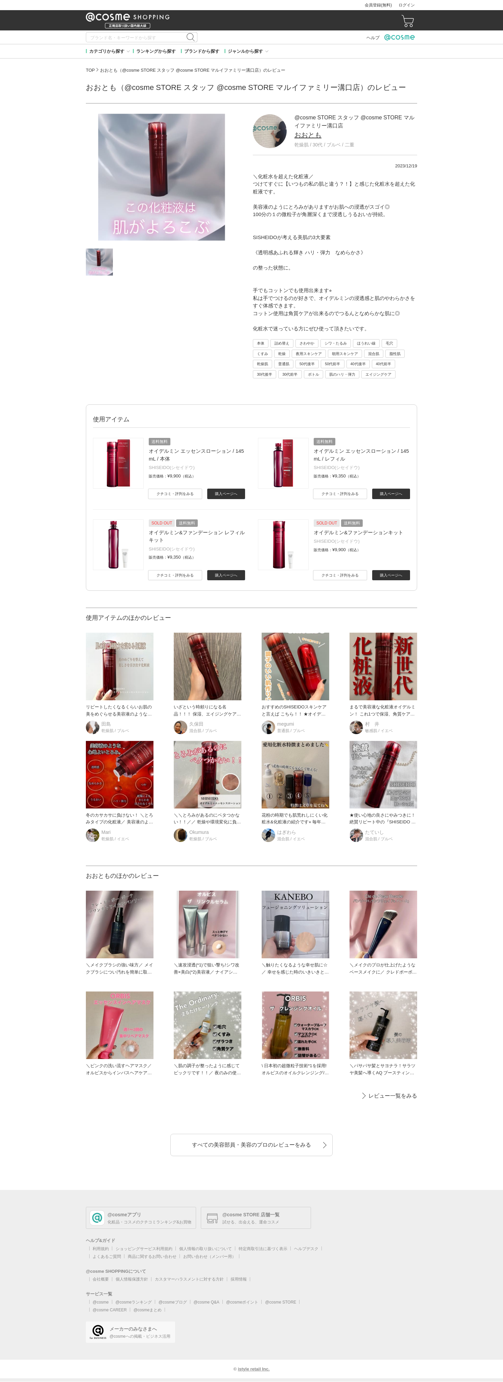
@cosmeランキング (134, 1302)
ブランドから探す (201, 51)
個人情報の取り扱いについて (205, 1248)
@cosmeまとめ (148, 1310)
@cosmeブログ (173, 1302)
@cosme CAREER (110, 1310)
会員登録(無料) (378, 5)
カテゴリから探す (106, 51)
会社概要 (101, 1279)
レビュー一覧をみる (392, 1096)
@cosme (101, 1302)
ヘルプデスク (306, 1248)
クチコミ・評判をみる (175, 494)
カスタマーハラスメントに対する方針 (189, 1279)
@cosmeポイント (242, 1302)
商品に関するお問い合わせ (152, 1256)
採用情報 (239, 1279)
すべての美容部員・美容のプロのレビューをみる (251, 1145)
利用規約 (101, 1248)
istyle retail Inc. (254, 1369)
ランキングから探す (156, 51)
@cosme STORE (280, 1302)
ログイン (407, 5)
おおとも (307, 135)
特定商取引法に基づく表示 (263, 1248)
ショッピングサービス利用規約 (144, 1248)
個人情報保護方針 (132, 1279)
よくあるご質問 (107, 1256)
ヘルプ (373, 37)
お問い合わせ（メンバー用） (209, 1256)
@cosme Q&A (206, 1302)
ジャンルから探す (245, 51)
